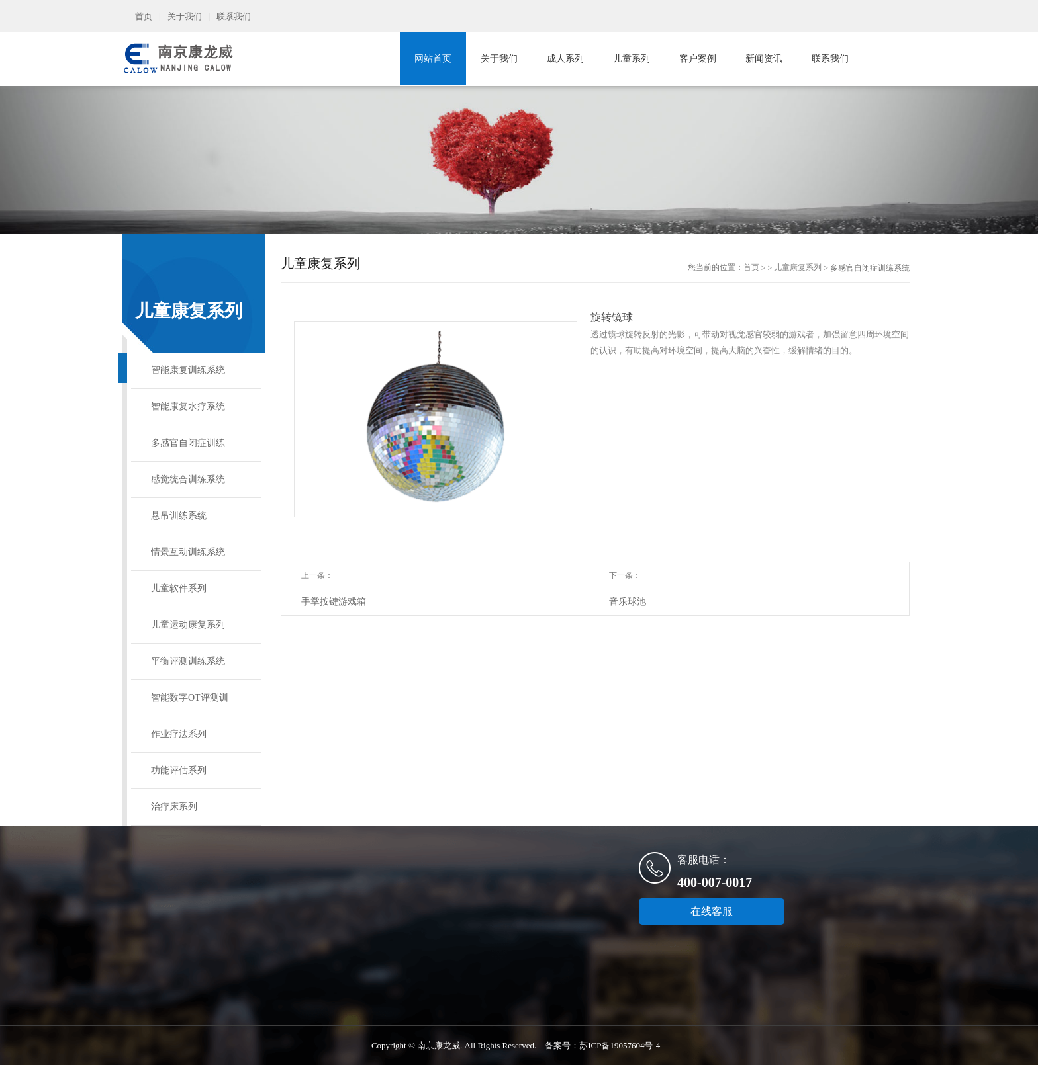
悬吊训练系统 (179, 516)
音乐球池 (627, 602)
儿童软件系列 (179, 588)
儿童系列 (631, 59)
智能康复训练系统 (188, 370)
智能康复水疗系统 (188, 406)
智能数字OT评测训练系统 (189, 704)
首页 (143, 16)
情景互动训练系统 (188, 552)
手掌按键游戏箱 (333, 602)
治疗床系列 (174, 807)
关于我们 (184, 16)
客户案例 (697, 59)
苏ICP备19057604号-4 (619, 1045)
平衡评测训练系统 (188, 661)
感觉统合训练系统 (188, 479)
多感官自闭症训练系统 (188, 449)
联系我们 (233, 16)
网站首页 (432, 59)
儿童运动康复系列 (188, 625)
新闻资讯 (763, 59)
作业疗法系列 (179, 734)
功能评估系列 (179, 770)
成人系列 (565, 59)
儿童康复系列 (798, 267)
